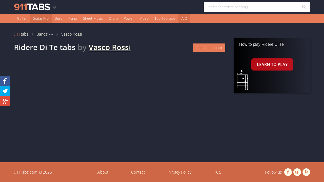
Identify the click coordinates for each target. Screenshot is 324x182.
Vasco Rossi (110, 47)
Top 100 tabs (165, 18)
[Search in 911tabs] (304, 7)
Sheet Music (93, 18)
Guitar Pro (41, 18)
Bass (58, 18)
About (102, 172)
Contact (138, 172)
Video (144, 18)
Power (129, 18)
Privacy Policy (179, 172)
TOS (217, 172)
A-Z (184, 18)
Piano (72, 18)
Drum (113, 18)
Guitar (22, 18)
